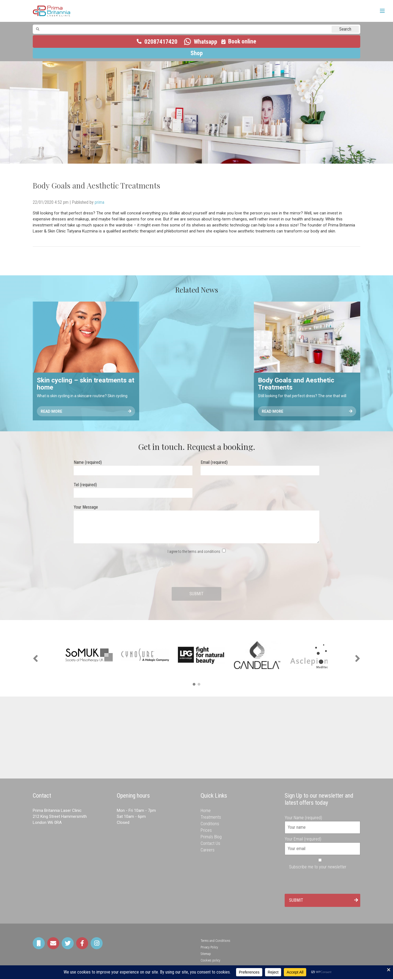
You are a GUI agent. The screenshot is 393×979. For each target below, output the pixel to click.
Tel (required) (133, 489)
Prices (206, 830)
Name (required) (133, 466)
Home (206, 810)
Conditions (210, 823)
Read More (86, 411)
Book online (242, 41)
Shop (196, 53)
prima (99, 202)
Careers (208, 850)
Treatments (211, 817)
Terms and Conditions (215, 941)
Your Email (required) (323, 843)
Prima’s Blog (211, 836)
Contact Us (210, 843)
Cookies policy (210, 960)
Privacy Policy (209, 947)
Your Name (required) (323, 822)
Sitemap (206, 954)
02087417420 (160, 42)
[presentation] (196, 571)
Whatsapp (205, 42)
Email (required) (260, 466)
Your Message (196, 524)
